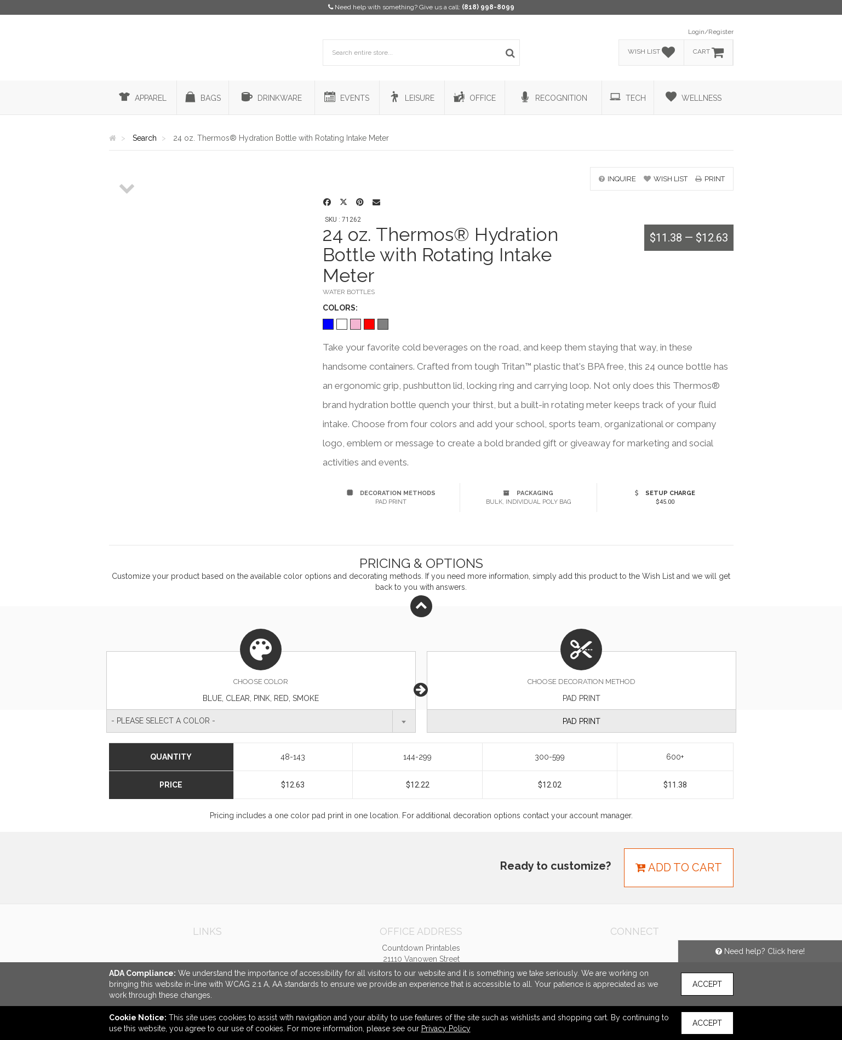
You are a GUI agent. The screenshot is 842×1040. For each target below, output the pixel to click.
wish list (666, 179)
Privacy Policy (446, 1028)
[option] (127, 167)
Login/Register (711, 32)
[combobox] (261, 721)
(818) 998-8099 (488, 7)
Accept (707, 984)
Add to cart (678, 867)
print (710, 179)
